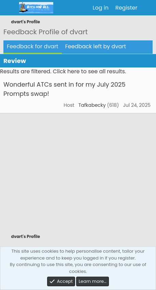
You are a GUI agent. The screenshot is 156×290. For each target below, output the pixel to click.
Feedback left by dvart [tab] (95, 46)
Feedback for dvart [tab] (32, 46)
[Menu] (9, 8)
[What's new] (148, 8)
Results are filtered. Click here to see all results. (63, 71)
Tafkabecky (92, 105)
